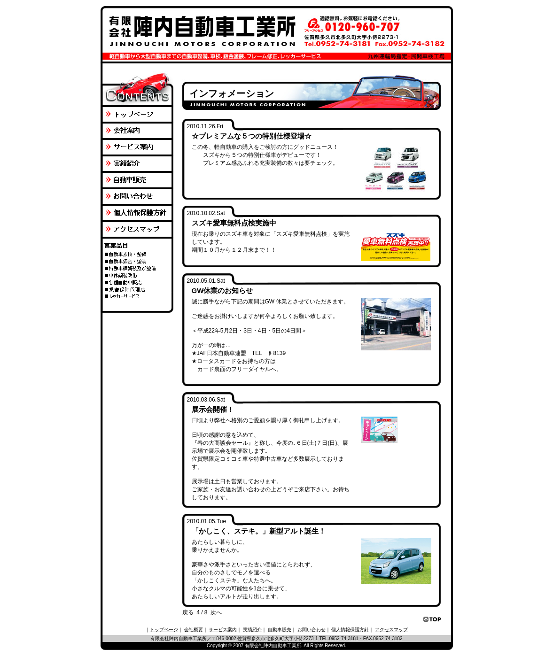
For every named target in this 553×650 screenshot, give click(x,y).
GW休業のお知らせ (222, 290)
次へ (216, 612)
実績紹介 (252, 629)
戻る (188, 612)
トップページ (164, 629)
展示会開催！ (213, 409)
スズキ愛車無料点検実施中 (234, 223)
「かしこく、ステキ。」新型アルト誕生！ (259, 531)
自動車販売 (279, 629)
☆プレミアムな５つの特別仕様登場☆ (252, 136)
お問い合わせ (311, 629)
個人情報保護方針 (350, 629)
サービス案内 (223, 629)
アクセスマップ (391, 629)
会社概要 (193, 629)
